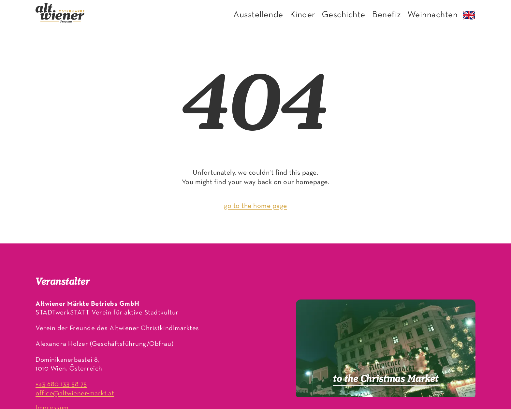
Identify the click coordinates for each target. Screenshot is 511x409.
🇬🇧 (468, 16)
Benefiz (386, 15)
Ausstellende (258, 15)
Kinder (302, 15)
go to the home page (255, 206)
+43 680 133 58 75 (61, 384)
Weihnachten (432, 15)
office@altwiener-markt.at (75, 393)
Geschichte (343, 15)
